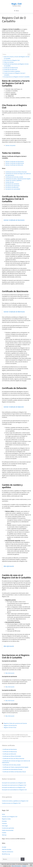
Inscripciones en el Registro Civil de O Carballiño (17, 77)
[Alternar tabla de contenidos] (28, 54)
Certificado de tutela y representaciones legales (18, 178)
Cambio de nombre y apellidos (12, 71)
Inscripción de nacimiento (12, 184)
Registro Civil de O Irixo (10, 727)
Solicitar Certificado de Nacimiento (14, 161)
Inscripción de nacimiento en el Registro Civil (14, 783)
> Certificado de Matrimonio (9, 751)
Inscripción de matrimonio (12, 185)
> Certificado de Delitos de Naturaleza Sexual (14, 771)
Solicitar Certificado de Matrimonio (14, 163)
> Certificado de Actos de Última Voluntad (13, 758)
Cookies (4, 832)
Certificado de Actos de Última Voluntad (16, 172)
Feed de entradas (6, 849)
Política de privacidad (7, 830)
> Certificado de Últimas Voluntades (11, 756)
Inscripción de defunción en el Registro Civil (13, 787)
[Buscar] (22, 859)
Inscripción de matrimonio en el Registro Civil (14, 785)
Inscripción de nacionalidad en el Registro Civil (14, 789)
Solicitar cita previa (10, 145)
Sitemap (4, 835)
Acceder (4, 847)
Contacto (4, 823)
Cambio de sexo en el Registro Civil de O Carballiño (14, 74)
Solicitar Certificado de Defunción (14, 165)
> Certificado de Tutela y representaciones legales (15, 767)
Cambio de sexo (9, 182)
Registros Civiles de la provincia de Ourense (15, 723)
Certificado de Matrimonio (11, 67)
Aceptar (24, 866)
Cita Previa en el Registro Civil (12, 60)
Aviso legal (5, 826)
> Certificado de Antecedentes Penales (12, 769)
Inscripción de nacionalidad (12, 189)
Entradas (4, 821)
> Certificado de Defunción (9, 754)
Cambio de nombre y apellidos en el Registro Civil (15, 801)
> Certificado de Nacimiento (9, 749)
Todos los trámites (9, 62)
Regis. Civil (16, 3)
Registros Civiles (6, 819)
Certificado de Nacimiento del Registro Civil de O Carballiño (16, 65)
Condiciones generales (8, 828)
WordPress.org (6, 854)
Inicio (3, 814)
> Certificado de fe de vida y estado (11, 765)
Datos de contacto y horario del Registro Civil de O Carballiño (16, 57)
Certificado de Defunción (10, 69)
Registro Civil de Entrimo (10, 725)
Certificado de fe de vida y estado (14, 177)
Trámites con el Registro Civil (9, 816)
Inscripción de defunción (12, 187)
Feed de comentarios (7, 851)
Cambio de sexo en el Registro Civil (11, 803)
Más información (9, 566)
